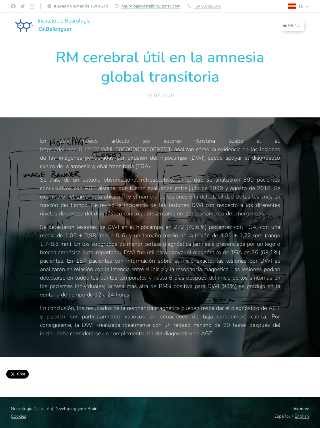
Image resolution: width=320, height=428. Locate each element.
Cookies (18, 416)
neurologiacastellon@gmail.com (151, 6)
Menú (292, 25)
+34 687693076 (207, 6)
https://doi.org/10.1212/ (69, 149)
